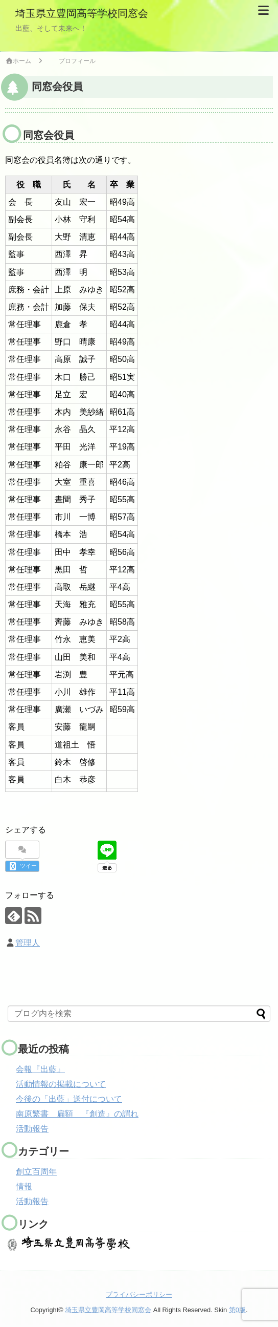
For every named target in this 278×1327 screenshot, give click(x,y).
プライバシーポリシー (139, 1294)
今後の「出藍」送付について (69, 1099)
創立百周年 (36, 1171)
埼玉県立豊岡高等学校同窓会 (81, 13)
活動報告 (32, 1128)
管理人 (27, 942)
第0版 (237, 1309)
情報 (24, 1186)
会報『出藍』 (40, 1069)
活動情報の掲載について (61, 1084)
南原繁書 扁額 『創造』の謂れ (77, 1113)
